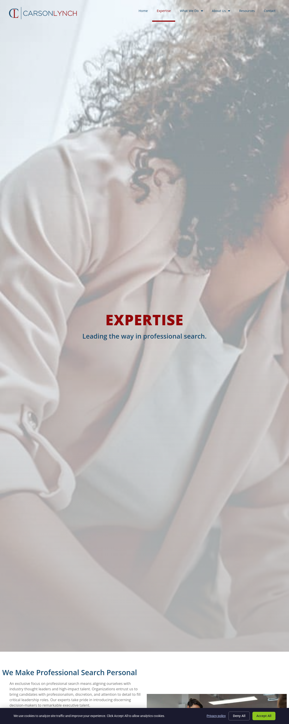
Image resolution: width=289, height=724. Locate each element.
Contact (272, 12)
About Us (223, 11)
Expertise (166, 12)
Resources (249, 12)
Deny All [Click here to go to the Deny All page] (239, 716)
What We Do (193, 11)
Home (145, 12)
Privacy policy (216, 716)
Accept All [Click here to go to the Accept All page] (263, 716)
